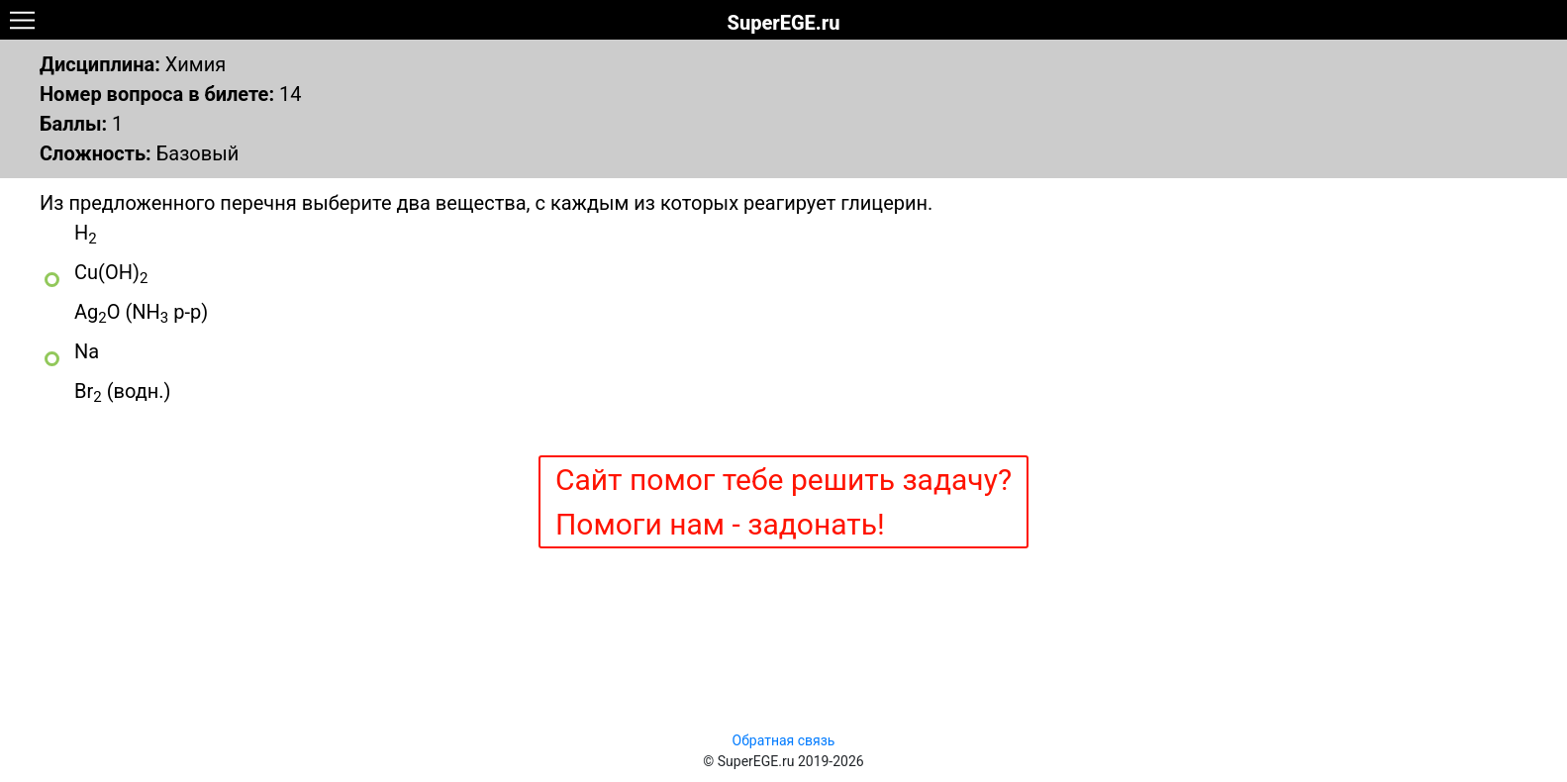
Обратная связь (784, 740)
